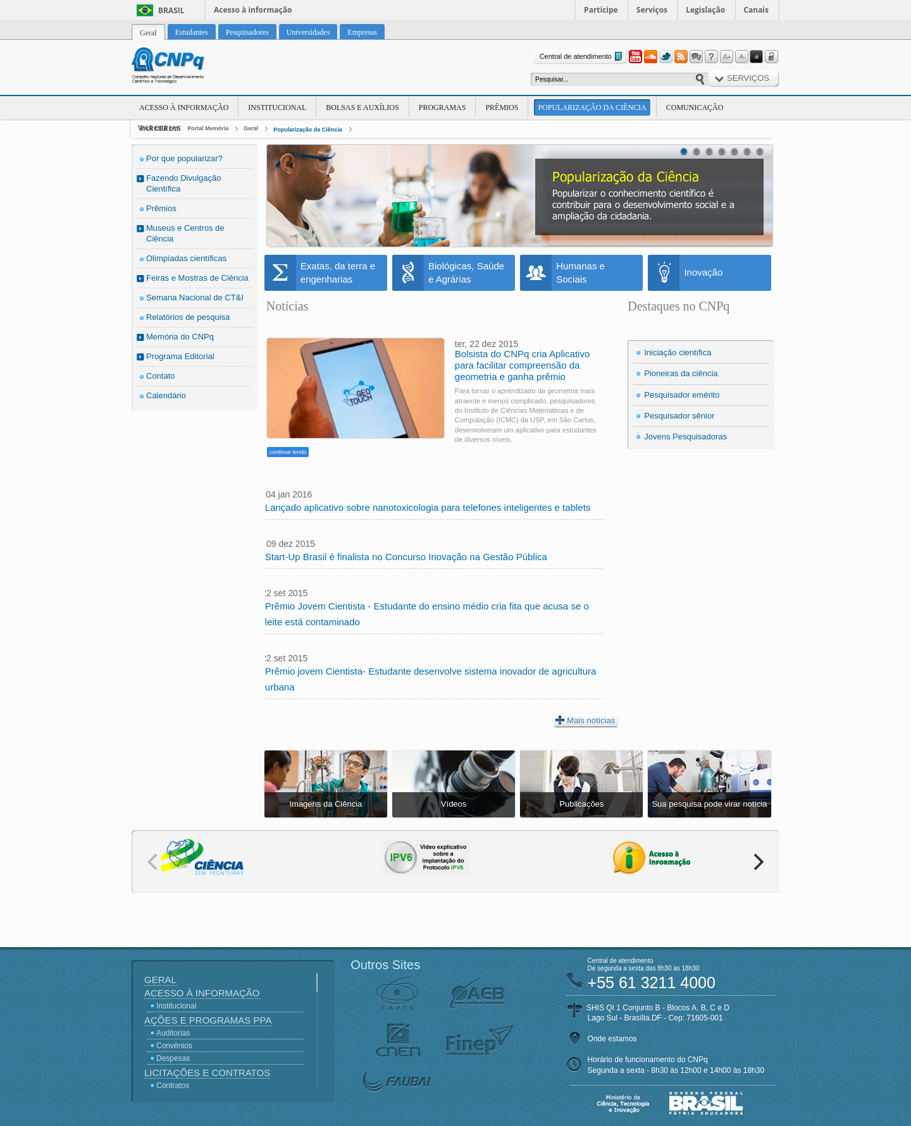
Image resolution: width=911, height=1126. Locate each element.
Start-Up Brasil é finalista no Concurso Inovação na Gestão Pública (406, 556)
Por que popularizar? (184, 158)
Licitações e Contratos (207, 1072)
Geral (251, 128)
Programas (442, 107)
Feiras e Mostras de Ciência (197, 278)
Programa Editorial (180, 356)
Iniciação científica (677, 352)
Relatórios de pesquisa (188, 317)
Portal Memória (207, 128)
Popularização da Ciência (592, 107)
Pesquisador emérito (681, 395)
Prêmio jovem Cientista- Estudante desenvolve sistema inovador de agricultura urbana (431, 679)
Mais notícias (585, 720)
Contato (160, 376)
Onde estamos (612, 1038)
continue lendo (288, 452)
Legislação (705, 9)
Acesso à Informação (183, 107)
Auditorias (173, 1033)
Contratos (172, 1085)
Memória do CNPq (180, 336)
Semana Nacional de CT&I (195, 297)
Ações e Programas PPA (207, 1020)
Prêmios (501, 107)
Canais (756, 9)
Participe (601, 9)
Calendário (166, 395)
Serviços (651, 9)
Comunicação (695, 107)
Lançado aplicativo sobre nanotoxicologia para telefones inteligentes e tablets (428, 507)
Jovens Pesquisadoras (685, 436)
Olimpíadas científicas (186, 258)
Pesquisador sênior (679, 415)
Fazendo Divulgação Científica (183, 183)
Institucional (277, 107)
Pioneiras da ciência (680, 373)
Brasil (171, 10)
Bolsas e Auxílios (362, 107)
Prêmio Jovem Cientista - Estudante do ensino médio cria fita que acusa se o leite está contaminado (427, 614)
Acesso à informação (253, 9)
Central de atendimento (582, 56)
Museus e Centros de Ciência (185, 233)
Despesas (173, 1058)
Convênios (174, 1045)
